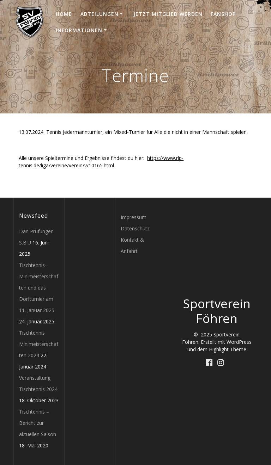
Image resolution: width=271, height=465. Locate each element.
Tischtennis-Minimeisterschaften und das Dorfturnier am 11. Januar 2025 (38, 288)
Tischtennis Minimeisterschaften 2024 (38, 344)
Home (64, 14)
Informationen (79, 30)
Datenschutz (135, 228)
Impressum (133, 217)
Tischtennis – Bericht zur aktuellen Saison (37, 423)
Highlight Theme (227, 349)
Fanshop (223, 14)
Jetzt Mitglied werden (168, 14)
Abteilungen (99, 14)
